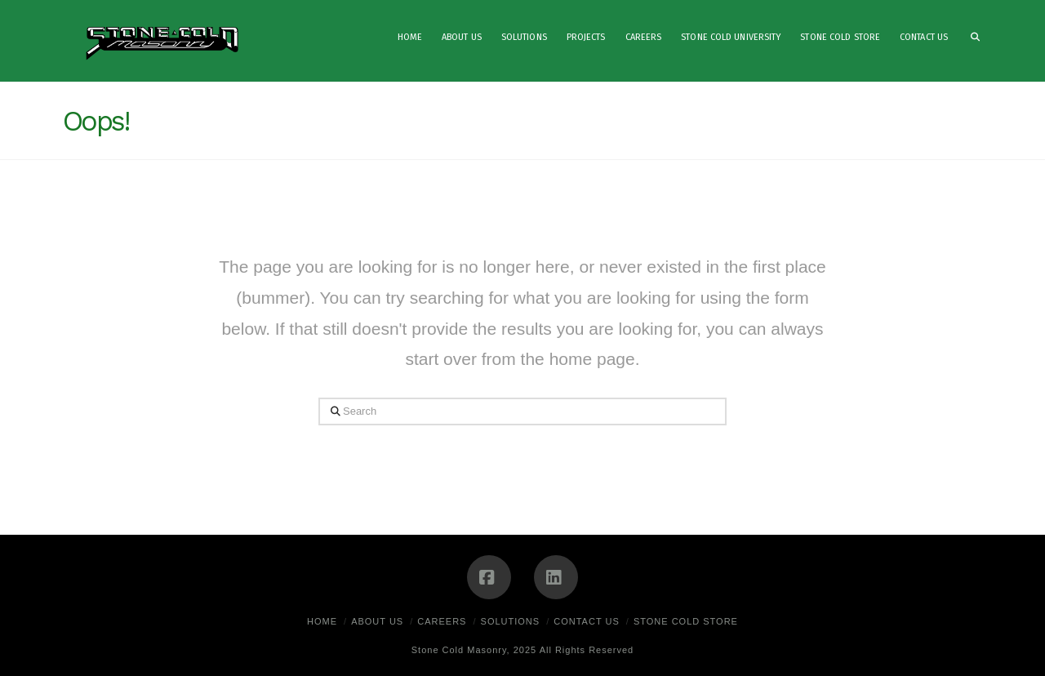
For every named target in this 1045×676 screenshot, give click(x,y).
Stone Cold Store (686, 621)
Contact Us (587, 621)
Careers (441, 621)
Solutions (510, 621)
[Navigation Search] (970, 41)
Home (322, 621)
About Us (377, 621)
